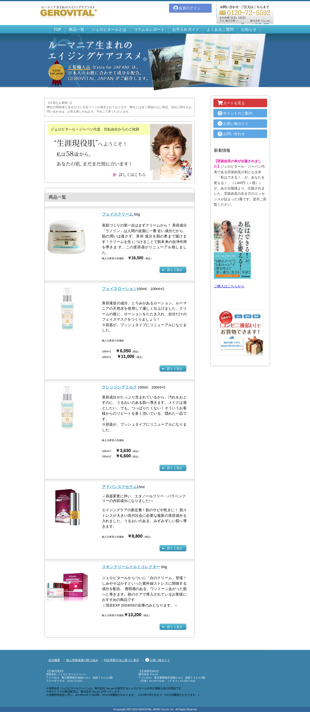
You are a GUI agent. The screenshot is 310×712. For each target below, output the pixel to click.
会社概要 (54, 660)
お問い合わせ (231, 134)
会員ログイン (187, 8)
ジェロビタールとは (109, 29)
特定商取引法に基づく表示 (121, 660)
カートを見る (231, 103)
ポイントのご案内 (234, 113)
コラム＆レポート (149, 29)
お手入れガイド (185, 29)
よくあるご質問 (220, 29)
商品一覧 (76, 29)
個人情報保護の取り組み (82, 660)
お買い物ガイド (232, 123)
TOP (58, 29)
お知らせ (248, 29)
